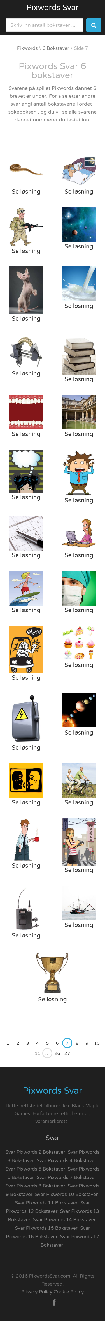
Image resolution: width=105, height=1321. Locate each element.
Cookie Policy (68, 1292)
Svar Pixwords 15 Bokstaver (46, 1228)
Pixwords (27, 48)
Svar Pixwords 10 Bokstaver (66, 1194)
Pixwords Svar (52, 7)
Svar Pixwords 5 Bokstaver (35, 1169)
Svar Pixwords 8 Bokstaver (35, 1186)
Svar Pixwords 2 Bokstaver (35, 1152)
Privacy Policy (36, 1292)
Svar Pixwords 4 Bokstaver (66, 1161)
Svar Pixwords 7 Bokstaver (66, 1177)
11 (37, 1053)
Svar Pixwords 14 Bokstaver (64, 1220)
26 (57, 1053)
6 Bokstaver (56, 48)
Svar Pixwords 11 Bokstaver (46, 1203)
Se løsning (26, 191)
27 (67, 1053)
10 (97, 1043)
